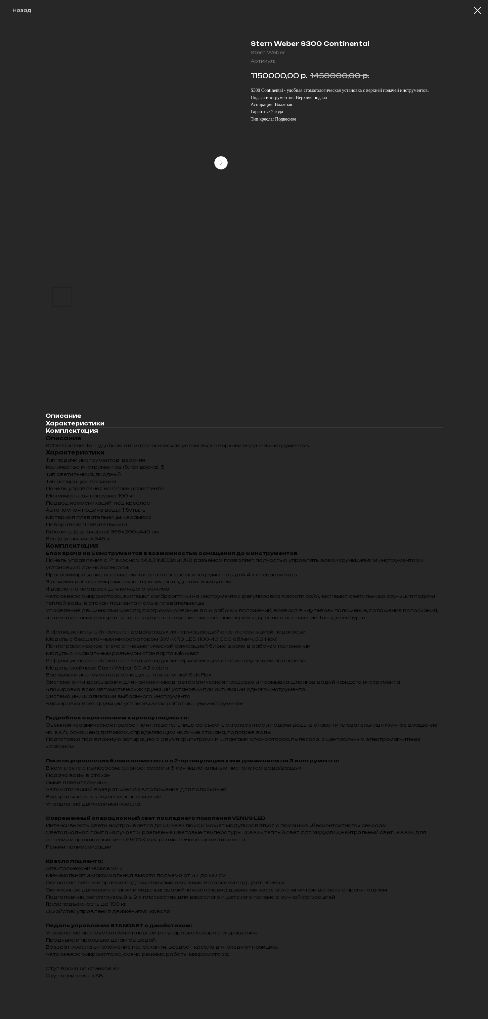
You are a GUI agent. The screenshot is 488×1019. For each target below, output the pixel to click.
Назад (22, 10)
